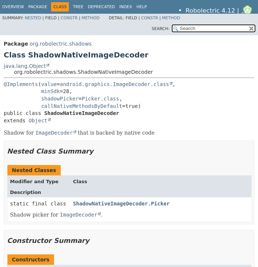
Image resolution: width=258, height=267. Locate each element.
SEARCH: (161, 28)
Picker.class (100, 99)
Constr (69, 18)
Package (38, 6)
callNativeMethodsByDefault (81, 106)
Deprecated (101, 6)
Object (38, 120)
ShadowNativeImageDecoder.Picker (121, 204)
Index (125, 6)
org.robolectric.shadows (60, 44)
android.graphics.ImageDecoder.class (114, 84)
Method (90, 18)
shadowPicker (59, 99)
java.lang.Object (25, 66)
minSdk (50, 91)
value (49, 84)
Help (142, 6)
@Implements (21, 84)
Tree (78, 6)
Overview (13, 6)
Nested (33, 18)
